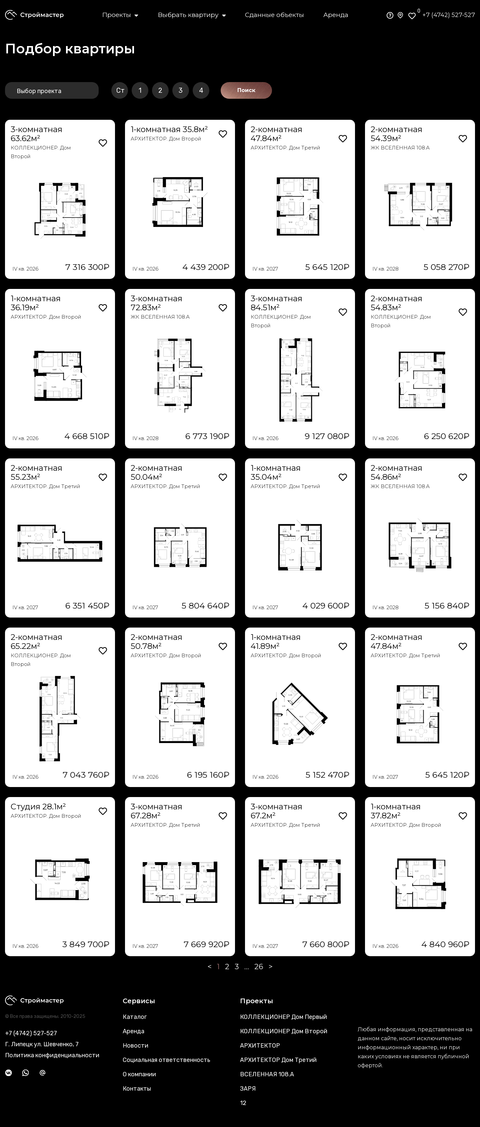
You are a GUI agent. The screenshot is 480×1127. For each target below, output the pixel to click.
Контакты (137, 1088)
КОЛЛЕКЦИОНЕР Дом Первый (283, 1017)
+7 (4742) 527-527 (448, 15)
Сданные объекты (274, 15)
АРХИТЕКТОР (260, 1045)
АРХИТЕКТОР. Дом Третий (285, 147)
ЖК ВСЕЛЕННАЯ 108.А (400, 147)
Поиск (246, 90)
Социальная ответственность (166, 1060)
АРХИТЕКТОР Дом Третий (278, 1060)
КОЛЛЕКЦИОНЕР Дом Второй (283, 1031)
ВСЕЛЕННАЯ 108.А (267, 1074)
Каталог (135, 1017)
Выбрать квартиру (192, 15)
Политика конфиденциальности (52, 1055)
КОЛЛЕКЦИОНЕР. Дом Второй (41, 151)
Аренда (335, 15)
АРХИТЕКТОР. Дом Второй (166, 138)
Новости (135, 1045)
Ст (120, 90)
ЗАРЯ (248, 1088)
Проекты (120, 15)
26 (258, 966)
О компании (139, 1074)
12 (243, 1103)
